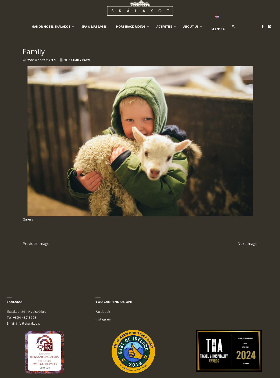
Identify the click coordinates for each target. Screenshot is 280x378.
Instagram (103, 319)
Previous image (36, 243)
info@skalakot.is (28, 323)
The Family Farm (77, 60)
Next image (247, 243)
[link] (233, 27)
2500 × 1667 (36, 60)
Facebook (102, 311)
